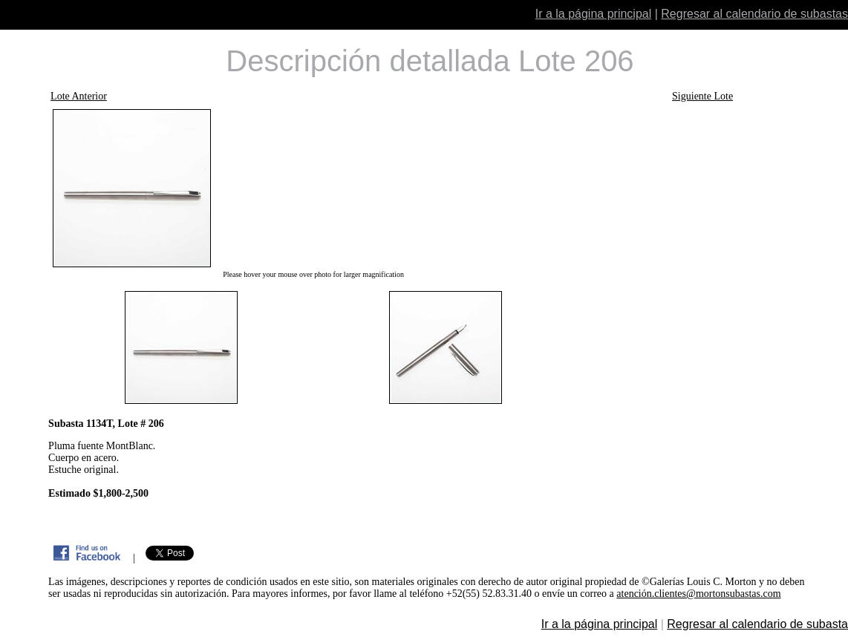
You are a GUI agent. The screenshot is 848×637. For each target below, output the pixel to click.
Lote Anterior (78, 96)
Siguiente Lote (702, 96)
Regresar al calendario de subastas (754, 13)
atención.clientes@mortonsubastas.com (698, 593)
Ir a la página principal (593, 13)
